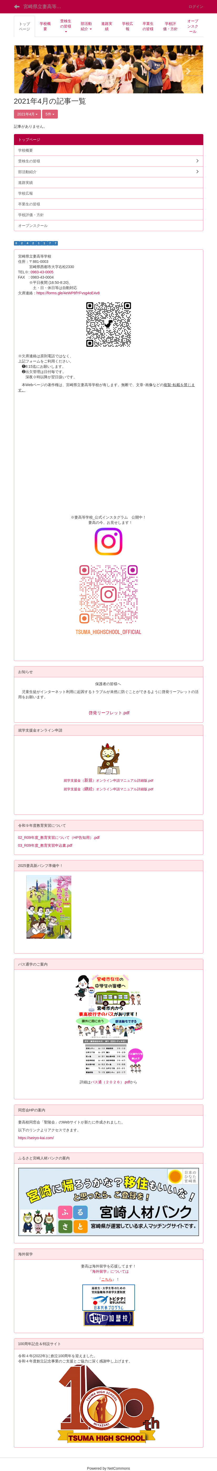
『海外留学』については (108, 1271)
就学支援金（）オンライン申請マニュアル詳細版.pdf (108, 780)
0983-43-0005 (44, 272)
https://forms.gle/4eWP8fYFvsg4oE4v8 (68, 293)
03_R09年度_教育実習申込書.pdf (45, 845)
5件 (50, 114)
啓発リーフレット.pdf (109, 713)
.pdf (150, 789)
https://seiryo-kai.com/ (36, 1138)
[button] (65, 26)
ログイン (196, 6)
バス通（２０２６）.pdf (110, 1082)
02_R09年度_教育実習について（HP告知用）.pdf (59, 837)
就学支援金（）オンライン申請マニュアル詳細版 (105, 789)
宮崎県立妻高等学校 (44, 6)
